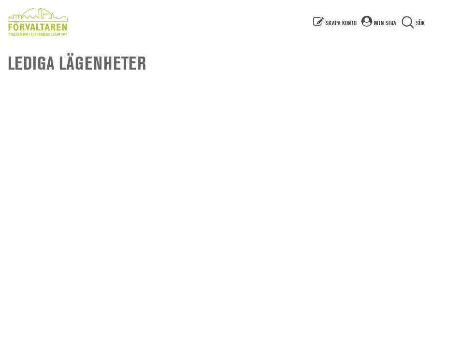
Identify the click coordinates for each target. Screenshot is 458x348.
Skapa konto (341, 23)
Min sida (385, 23)
